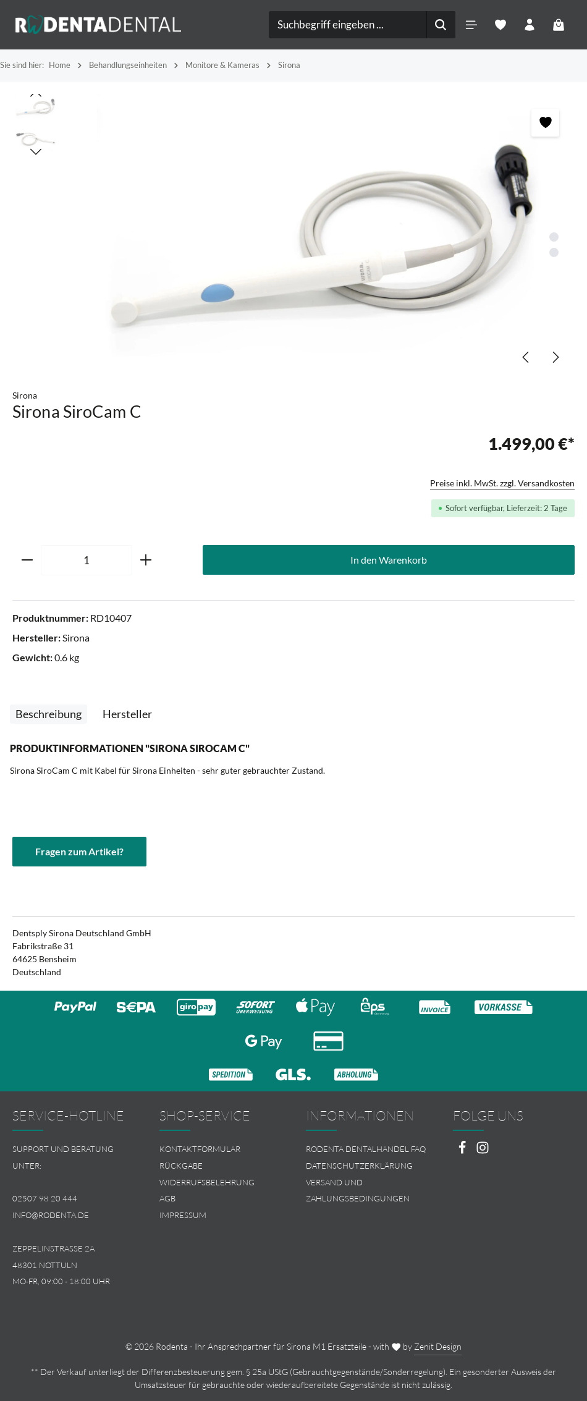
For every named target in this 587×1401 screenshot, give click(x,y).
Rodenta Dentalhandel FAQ (366, 1149)
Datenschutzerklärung (359, 1165)
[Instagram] (482, 1151)
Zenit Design (438, 1346)
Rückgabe (181, 1165)
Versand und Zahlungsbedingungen (358, 1190)
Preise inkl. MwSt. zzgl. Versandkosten (502, 483)
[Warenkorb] (558, 25)
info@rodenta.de (50, 1215)
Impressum (182, 1215)
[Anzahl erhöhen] (146, 560)
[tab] (48, 714)
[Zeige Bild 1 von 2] (554, 237)
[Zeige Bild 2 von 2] (554, 252)
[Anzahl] (86, 560)
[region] (293, 235)
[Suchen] (440, 24)
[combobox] (348, 24)
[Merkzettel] (500, 25)
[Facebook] (463, 1151)
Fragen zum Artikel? (79, 851)
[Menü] (471, 25)
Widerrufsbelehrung (207, 1182)
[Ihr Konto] (529, 25)
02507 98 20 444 (44, 1198)
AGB (167, 1198)
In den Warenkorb (388, 559)
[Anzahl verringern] (26, 560)
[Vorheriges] (526, 357)
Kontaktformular (199, 1149)
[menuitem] (220, 1149)
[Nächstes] (555, 357)
